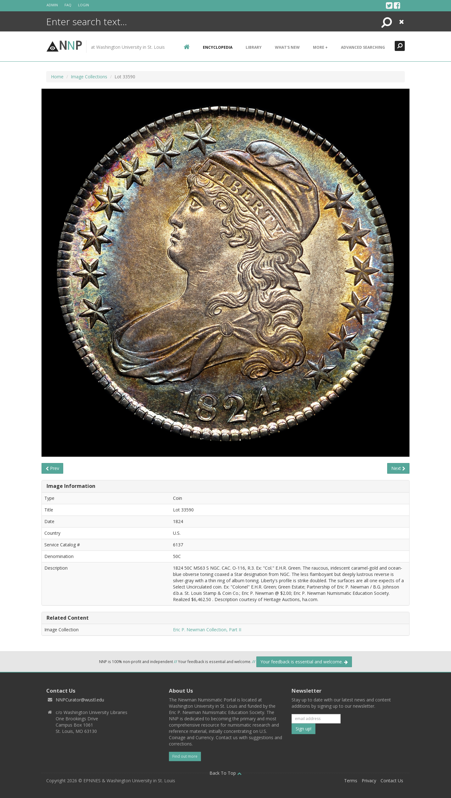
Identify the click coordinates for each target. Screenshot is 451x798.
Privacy (369, 781)
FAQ (67, 5)
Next (398, 468)
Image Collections (89, 77)
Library (254, 47)
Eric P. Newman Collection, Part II (207, 630)
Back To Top (225, 773)
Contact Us (392, 781)
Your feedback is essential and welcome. (304, 662)
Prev (52, 468)
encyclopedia (217, 47)
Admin (52, 5)
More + (320, 47)
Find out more (185, 756)
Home (57, 77)
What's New (287, 47)
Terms (350, 781)
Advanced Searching (363, 47)
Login (83, 5)
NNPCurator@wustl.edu (80, 700)
